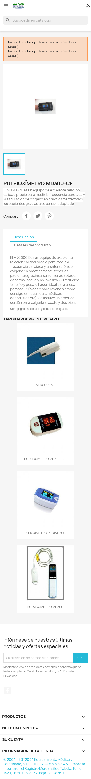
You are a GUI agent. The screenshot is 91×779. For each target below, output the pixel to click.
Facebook (7, 690)
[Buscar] (45, 20)
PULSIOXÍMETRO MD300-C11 (45, 459)
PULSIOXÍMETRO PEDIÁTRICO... (45, 533)
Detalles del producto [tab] (32, 245)
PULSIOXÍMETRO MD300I (45, 607)
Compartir (26, 215)
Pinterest (49, 215)
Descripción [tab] (24, 237)
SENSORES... (45, 385)
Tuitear (37, 215)
